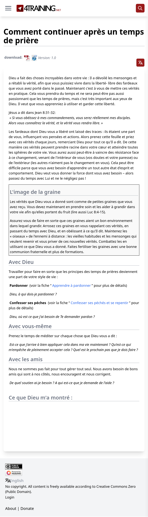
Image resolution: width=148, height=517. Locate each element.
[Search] (140, 8)
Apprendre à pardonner (71, 286)
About (10, 508)
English (17, 480)
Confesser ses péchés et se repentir (99, 303)
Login (9, 497)
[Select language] (140, 62)
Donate (27, 508)
